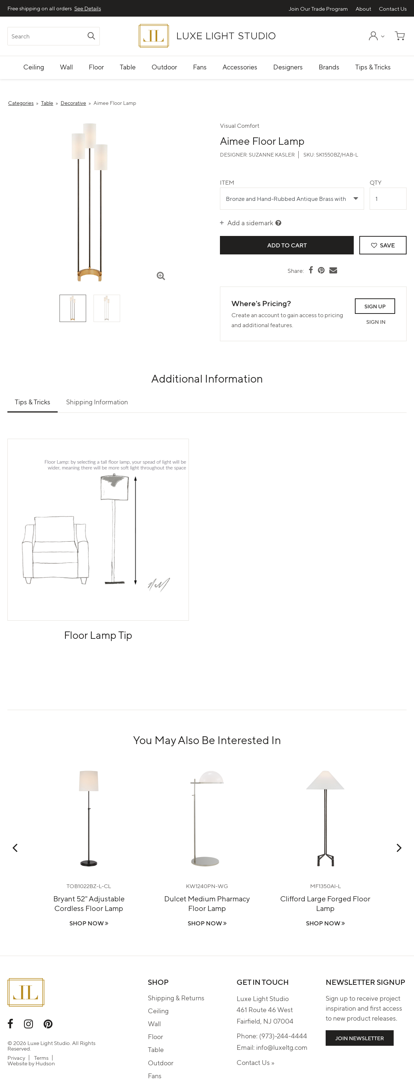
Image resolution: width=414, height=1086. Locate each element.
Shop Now (88, 923)
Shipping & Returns (176, 997)
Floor (155, 1036)
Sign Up (375, 306)
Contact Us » (255, 1062)
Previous (14, 847)
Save (383, 245)
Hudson (45, 1063)
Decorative (73, 102)
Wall (154, 1023)
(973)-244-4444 (283, 1035)
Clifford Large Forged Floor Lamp (325, 903)
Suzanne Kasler (272, 154)
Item (227, 182)
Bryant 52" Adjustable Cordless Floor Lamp (89, 903)
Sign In (376, 321)
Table (47, 102)
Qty (375, 182)
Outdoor (160, 1062)
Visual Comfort (239, 125)
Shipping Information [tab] (97, 401)
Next (399, 847)
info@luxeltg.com (282, 1047)
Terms (41, 1057)
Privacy (16, 1057)
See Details (87, 8)
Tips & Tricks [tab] (32, 401)
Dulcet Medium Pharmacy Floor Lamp (207, 903)
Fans (155, 1075)
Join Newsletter (359, 1038)
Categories (21, 102)
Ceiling (158, 1010)
